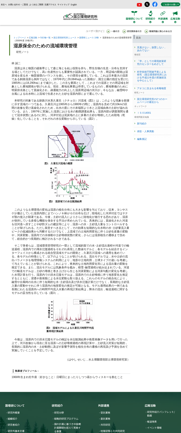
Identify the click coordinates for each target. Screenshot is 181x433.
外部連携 (103, 405)
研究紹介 (57, 405)
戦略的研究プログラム (66, 418)
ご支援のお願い (171, 4)
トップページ (19, 37)
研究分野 (59, 412)
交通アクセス (50, 4)
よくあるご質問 (36, 4)
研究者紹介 (14, 424)
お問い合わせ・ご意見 (18, 4)
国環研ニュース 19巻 (89, 37)
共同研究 (105, 424)
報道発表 (152, 421)
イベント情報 (154, 427)
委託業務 (105, 418)
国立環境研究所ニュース (64, 37)
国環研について (15, 405)
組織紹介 (12, 418)
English (74, 4)
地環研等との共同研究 (113, 431)
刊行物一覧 (45, 37)
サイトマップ (63, 4)
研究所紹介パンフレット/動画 (161, 413)
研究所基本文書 (16, 431)
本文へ (4, 4)
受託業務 (105, 412)
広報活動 (33, 37)
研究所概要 (14, 412)
